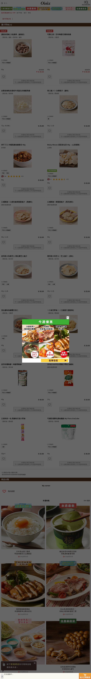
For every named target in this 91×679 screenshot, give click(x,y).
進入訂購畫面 (85, 676)
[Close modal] (76, 310)
